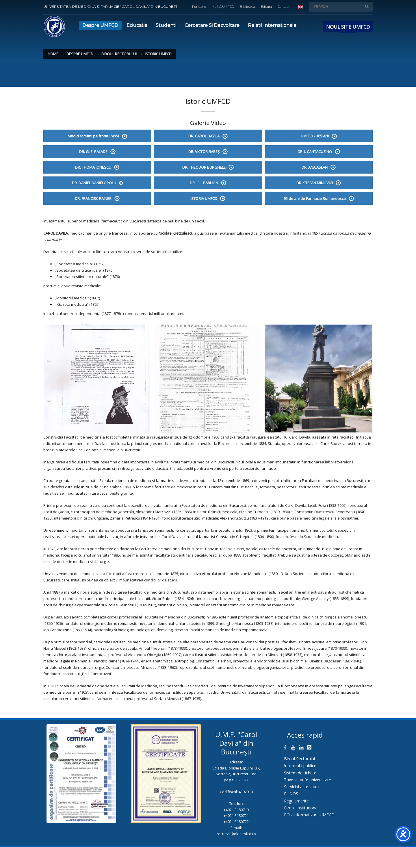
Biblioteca (247, 7)
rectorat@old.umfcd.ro (236, 833)
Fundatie (199, 7)
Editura (266, 7)
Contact (283, 7)
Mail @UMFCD (223, 7)
